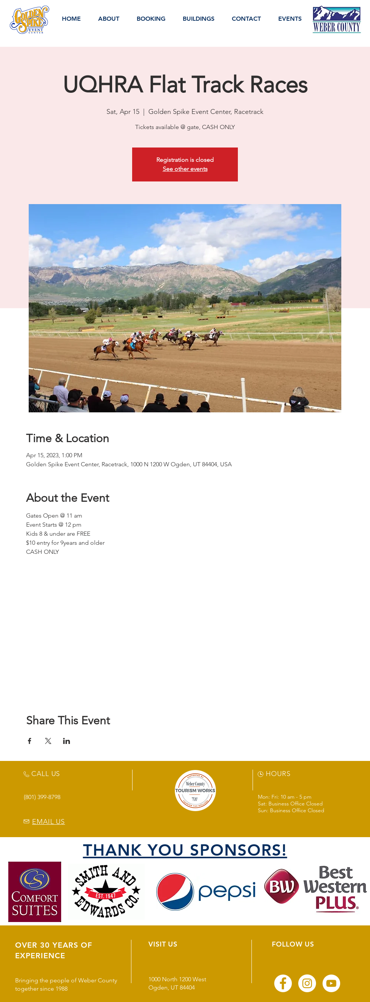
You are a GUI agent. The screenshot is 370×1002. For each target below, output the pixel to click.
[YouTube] (331, 983)
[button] (108, 19)
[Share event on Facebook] (29, 741)
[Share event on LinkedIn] (66, 741)
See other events (185, 168)
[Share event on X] (48, 741)
